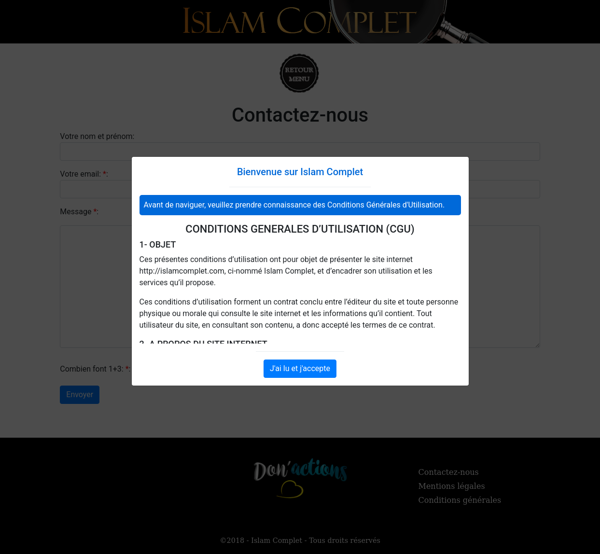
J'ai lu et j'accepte (300, 368)
